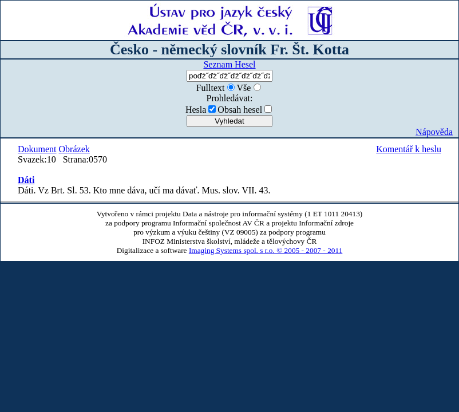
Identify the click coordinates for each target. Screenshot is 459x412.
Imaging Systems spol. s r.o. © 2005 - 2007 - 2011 (265, 250)
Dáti (26, 180)
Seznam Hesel (229, 64)
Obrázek (74, 149)
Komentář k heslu (408, 149)
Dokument (37, 149)
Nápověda (434, 132)
